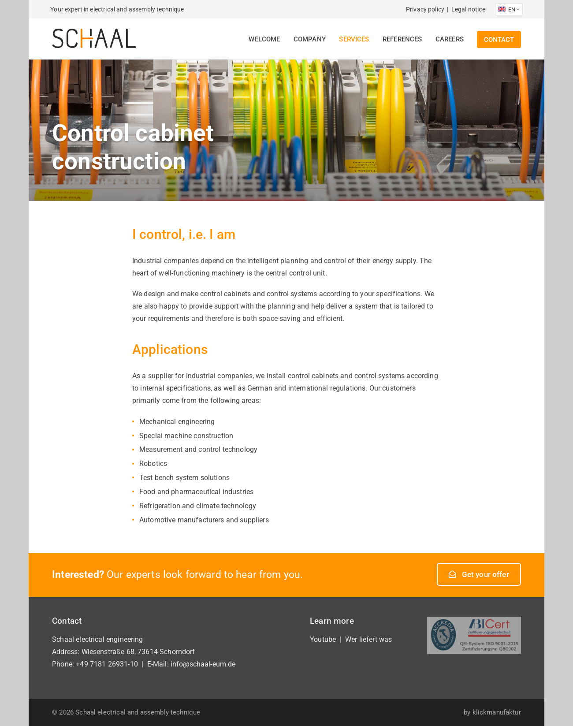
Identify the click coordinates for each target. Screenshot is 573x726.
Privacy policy (425, 9)
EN (508, 9)
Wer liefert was (368, 639)
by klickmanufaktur (492, 712)
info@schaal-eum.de (203, 664)
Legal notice (468, 9)
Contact (499, 40)
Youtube (323, 639)
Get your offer (479, 574)
